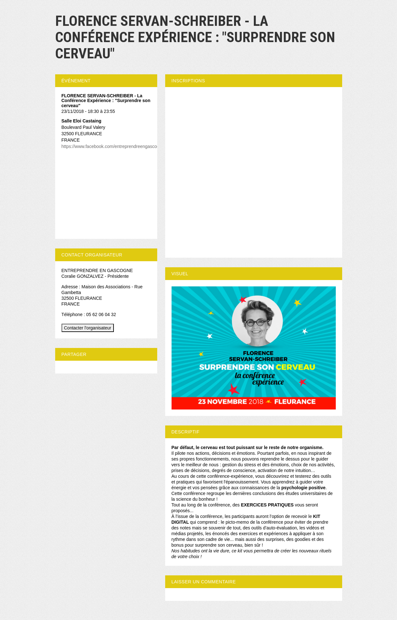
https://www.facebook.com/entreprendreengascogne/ (114, 146)
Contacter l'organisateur (87, 327)
